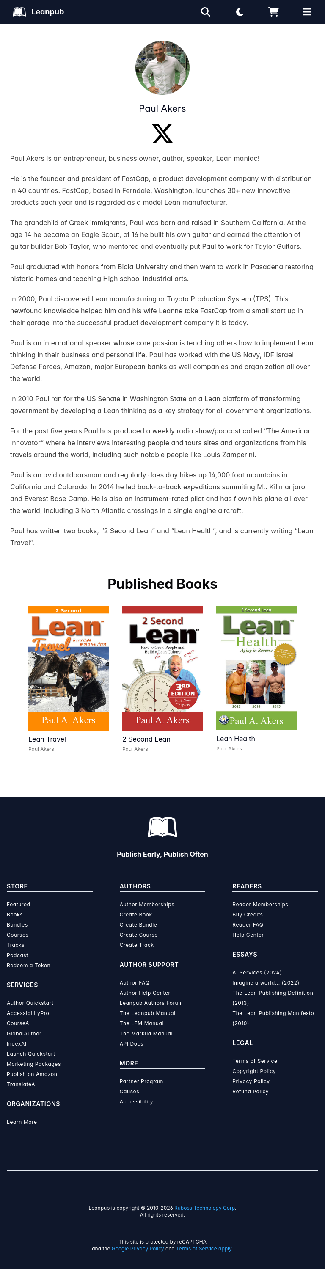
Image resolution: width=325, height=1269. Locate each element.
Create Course (139, 935)
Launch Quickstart (31, 1054)
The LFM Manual (142, 1023)
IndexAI (17, 1043)
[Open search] (206, 12)
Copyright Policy (254, 1071)
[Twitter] (162, 134)
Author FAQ (135, 982)
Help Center (248, 935)
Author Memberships (147, 904)
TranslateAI (22, 1084)
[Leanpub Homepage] (38, 12)
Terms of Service (254, 1061)
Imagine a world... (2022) (265, 982)
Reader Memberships (260, 904)
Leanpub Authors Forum (151, 1003)
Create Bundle (138, 924)
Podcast (17, 955)
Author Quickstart (30, 1003)
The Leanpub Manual (148, 1013)
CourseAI (19, 1023)
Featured (18, 904)
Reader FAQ (247, 924)
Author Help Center (145, 993)
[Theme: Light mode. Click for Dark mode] (239, 12)
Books (15, 914)
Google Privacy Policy (138, 1248)
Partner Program (141, 1081)
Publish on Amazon (32, 1074)
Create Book (136, 914)
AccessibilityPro (28, 1013)
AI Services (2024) (257, 972)
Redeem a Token (28, 965)
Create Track (137, 945)
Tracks (16, 945)
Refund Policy (250, 1091)
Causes (129, 1091)
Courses (17, 935)
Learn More (22, 1122)
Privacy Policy (251, 1081)
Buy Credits (247, 914)
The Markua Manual (146, 1033)
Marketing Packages (34, 1064)
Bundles (17, 924)
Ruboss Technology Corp (204, 1208)
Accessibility (136, 1101)
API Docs (131, 1043)
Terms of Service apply (203, 1248)
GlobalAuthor (24, 1033)
